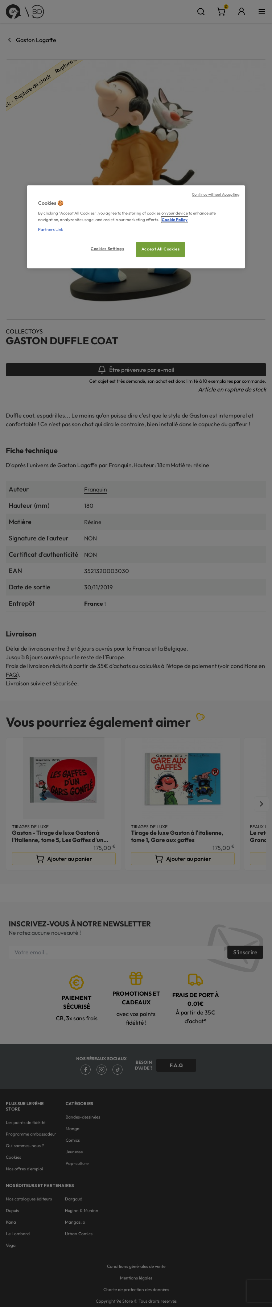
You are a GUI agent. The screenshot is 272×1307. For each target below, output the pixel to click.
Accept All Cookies (160, 249)
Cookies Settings (107, 248)
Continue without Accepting (215, 194)
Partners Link (50, 229)
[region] (136, 226)
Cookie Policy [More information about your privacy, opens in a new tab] (174, 219)
